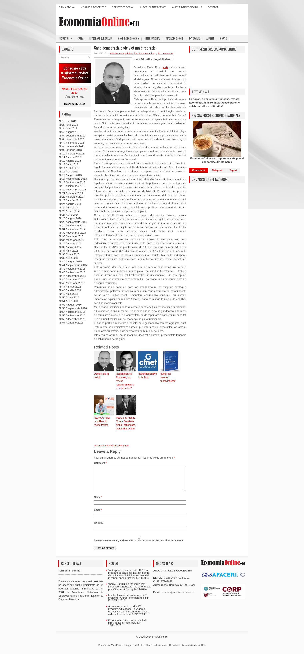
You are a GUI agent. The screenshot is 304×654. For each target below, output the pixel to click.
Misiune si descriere (93, 7)
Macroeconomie (174, 38)
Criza (80, 38)
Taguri (233, 170)
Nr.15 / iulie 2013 (69, 171)
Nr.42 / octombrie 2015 (72, 268)
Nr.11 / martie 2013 (70, 157)
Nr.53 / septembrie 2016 (73, 308)
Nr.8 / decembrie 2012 (72, 146)
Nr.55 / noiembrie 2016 (72, 315)
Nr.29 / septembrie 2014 (73, 221)
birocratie (99, 445)
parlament (123, 445)
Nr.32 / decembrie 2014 (72, 232)
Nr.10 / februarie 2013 (71, 153)
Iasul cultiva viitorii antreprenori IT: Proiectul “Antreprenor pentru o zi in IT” (128, 602)
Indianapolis (162, 650)
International (152, 38)
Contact (213, 7)
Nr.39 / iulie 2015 (69, 257)
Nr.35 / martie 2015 (70, 243)
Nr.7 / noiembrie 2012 (71, 142)
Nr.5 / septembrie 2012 (72, 135)
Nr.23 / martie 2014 (70, 200)
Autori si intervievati (153, 7)
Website (98, 527)
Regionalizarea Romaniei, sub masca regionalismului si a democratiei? (125, 381)
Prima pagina (67, 7)
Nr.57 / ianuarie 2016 (71, 322)
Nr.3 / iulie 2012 (68, 128)
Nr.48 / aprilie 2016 (70, 290)
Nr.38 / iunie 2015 (69, 254)
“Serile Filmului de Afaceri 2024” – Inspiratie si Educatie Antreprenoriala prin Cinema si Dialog (129, 591)
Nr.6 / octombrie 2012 (71, 139)
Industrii (66, 37)
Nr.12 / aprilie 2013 (70, 160)
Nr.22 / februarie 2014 (71, 196)
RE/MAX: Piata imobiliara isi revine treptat (102, 421)
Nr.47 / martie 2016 (70, 286)
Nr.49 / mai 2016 (68, 293)
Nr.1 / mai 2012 (68, 121)
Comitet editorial (123, 7)
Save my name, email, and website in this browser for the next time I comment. (139, 545)
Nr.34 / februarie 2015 (71, 239)
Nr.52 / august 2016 (70, 304)
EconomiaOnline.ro (157, 641)
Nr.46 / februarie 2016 (71, 283)
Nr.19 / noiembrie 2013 (72, 185)
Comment (100, 463)
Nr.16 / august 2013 (70, 175)
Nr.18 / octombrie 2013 (72, 182)
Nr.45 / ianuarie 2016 (71, 279)
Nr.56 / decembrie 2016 (72, 319)
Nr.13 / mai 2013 (68, 164)
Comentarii (198, 170)
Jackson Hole (199, 650)
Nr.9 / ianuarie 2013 (70, 149)
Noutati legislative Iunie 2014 (147, 375)
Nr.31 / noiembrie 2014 (72, 229)
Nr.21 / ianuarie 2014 (71, 193)
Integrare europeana (100, 38)
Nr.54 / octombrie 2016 (72, 311)
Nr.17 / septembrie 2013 (73, 178)
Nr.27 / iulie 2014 (69, 214)
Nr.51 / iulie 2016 (69, 301)
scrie (165, 67)
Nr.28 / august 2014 (70, 218)
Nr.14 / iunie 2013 (69, 167)
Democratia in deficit (101, 375)
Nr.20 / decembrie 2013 (72, 189)
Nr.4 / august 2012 (69, 131)
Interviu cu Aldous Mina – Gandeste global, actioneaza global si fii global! (125, 423)
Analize (210, 38)
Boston (140, 650)
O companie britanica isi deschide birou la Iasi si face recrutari (127, 626)
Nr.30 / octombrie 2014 (72, 225)
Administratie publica (121, 53)
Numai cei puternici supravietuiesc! (168, 377)
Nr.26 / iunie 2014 (69, 211)
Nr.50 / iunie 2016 (69, 297)
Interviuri (194, 38)
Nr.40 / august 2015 (70, 261)
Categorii (217, 170)
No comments (165, 53)
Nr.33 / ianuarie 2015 (71, 236)
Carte (223, 38)
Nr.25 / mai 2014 (68, 207)
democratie (111, 445)
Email (98, 514)
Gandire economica (128, 38)
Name (98, 502)
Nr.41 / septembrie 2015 (73, 265)
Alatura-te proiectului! (187, 7)
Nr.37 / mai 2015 (68, 250)
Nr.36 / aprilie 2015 (70, 247)
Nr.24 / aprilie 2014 (70, 203)
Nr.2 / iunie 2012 (68, 124)
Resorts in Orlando (178, 650)
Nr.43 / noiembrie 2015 (72, 272)
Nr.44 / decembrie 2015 (72, 275)
